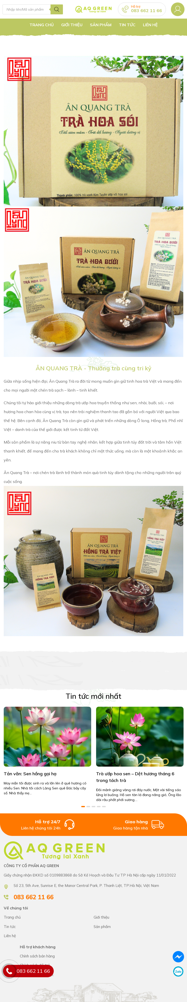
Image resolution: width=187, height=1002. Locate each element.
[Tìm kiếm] (57, 9)
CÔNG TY (139, 917)
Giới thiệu (71, 24)
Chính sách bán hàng (101, 955)
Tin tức (127, 24)
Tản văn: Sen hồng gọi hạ (30, 773)
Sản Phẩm (100, 24)
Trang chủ (41, 24)
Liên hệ (150, 24)
